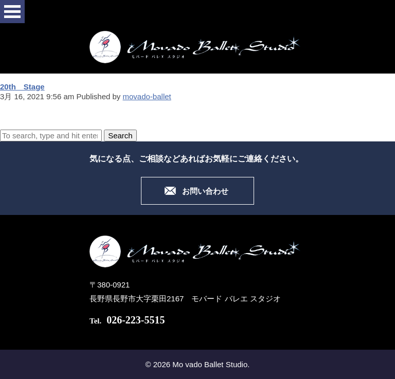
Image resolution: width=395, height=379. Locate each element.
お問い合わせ (205, 191)
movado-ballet (147, 96)
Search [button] (120, 135)
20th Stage (22, 86)
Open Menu (12, 11)
